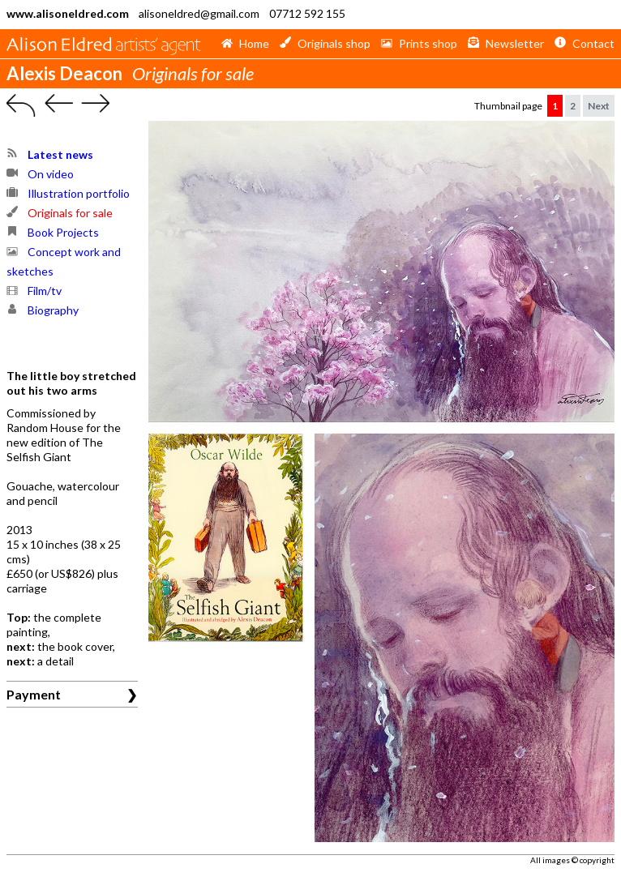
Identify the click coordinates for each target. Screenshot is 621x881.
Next (599, 106)
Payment (33, 694)
